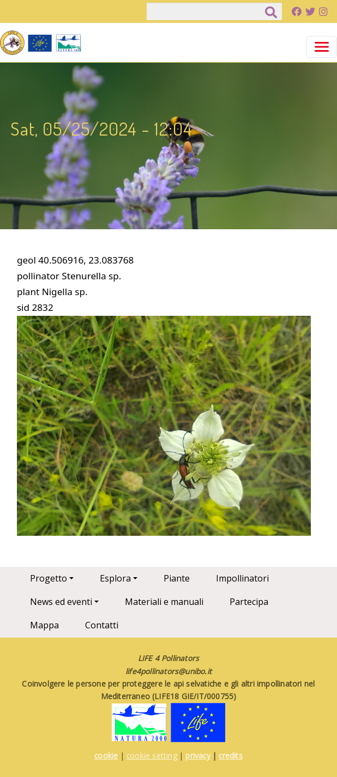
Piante (177, 578)
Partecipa (249, 602)
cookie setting (152, 755)
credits (230, 755)
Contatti (101, 625)
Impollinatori (242, 578)
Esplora (115, 578)
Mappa (44, 625)
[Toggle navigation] (321, 47)
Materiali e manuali (164, 602)
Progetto (48, 578)
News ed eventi (61, 602)
